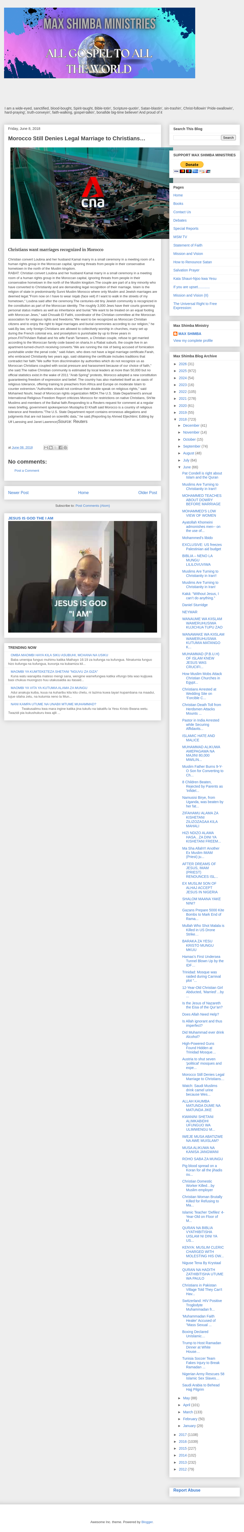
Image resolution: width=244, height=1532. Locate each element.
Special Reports (186, 228)
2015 (183, 1448)
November (191, 432)
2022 (183, 392)
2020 (183, 406)
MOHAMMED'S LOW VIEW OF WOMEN (199, 513)
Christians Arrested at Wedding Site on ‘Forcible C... (199, 693)
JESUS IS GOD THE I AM (30, 518)
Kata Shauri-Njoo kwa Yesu (195, 279)
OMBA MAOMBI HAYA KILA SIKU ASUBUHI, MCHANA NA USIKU (59, 655)
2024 (183, 378)
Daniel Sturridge (195, 605)
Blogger (146, 1522)
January (190, 1426)
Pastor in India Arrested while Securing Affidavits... (200, 724)
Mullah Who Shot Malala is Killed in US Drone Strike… (203, 930)
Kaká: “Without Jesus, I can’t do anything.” (200, 596)
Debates (180, 220)
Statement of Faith (187, 245)
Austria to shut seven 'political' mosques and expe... (202, 1063)
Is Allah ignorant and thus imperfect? (202, 1023)
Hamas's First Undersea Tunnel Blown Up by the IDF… (203, 961)
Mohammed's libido (197, 538)
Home (83, 493)
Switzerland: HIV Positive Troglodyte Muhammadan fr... (202, 1305)
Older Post (147, 493)
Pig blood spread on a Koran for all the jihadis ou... (202, 1170)
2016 (183, 1441)
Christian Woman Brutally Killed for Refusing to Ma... (202, 1201)
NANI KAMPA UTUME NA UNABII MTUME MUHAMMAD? (53, 704)
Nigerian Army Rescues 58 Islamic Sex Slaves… (203, 1376)
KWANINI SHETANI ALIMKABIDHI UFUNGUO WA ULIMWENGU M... (198, 1123)
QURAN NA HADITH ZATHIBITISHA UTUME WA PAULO (202, 1274)
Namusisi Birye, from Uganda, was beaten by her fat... (202, 801)
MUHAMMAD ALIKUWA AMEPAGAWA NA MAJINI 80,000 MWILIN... (201, 753)
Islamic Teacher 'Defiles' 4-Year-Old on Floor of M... (203, 1216)
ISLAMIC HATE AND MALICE (198, 738)
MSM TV (180, 237)
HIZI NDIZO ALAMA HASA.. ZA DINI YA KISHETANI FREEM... (201, 837)
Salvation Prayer (186, 270)
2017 (183, 1435)
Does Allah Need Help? (200, 1014)
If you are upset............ (191, 287)
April (187, 1405)
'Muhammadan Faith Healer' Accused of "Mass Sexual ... (199, 1320)
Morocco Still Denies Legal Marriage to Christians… (203, 1077)
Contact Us (182, 212)
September (192, 446)
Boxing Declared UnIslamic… (195, 1334)
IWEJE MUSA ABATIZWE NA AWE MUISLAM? (202, 1139)
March (188, 1412)
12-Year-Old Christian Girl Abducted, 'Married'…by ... (203, 992)
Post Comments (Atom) (92, 506)
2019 (183, 412)
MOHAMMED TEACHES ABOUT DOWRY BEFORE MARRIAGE (202, 500)
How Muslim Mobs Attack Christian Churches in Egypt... (202, 678)
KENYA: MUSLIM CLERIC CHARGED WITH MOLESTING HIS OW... (203, 1251)
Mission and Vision (188, 254)
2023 (183, 385)
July (186, 460)
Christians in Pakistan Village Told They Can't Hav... (202, 1289)
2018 (183, 419)
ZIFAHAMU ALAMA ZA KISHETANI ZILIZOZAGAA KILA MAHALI (200, 819)
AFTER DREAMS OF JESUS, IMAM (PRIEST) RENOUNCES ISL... (200, 870)
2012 (183, 1469)
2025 (183, 371)
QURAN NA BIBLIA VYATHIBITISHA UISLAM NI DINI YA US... (199, 1234)
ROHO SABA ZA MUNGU (202, 1159)
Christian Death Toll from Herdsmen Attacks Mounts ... (201, 709)
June (187, 467)
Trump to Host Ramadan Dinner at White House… (201, 1347)
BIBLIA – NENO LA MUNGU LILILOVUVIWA (197, 560)
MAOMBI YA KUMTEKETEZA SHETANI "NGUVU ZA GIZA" (54, 671)
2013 (183, 1462)
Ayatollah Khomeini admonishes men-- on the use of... (201, 526)
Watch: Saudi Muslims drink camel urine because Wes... (199, 1090)
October (190, 439)
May (187, 1398)
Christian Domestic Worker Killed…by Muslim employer (198, 1185)
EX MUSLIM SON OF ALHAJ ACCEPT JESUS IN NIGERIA (200, 887)
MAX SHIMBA (189, 334)
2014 (183, 1455)
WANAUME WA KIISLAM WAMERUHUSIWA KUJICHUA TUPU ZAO (202, 623)
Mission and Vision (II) (190, 295)
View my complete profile (193, 341)
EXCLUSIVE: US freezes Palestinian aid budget (202, 547)
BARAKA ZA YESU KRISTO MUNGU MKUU (198, 945)
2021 (183, 398)
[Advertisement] (122, 92)
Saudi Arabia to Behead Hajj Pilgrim (201, 1387)
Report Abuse (187, 1490)
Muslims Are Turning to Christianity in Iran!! (200, 486)
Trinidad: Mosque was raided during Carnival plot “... (201, 976)
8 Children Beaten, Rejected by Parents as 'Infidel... (202, 786)
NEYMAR (189, 612)
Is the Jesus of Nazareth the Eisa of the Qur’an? (202, 1005)
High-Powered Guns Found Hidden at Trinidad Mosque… (199, 1047)
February (190, 1419)
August (189, 453)
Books (178, 204)
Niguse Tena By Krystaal (201, 1263)
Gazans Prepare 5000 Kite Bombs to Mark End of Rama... (203, 914)
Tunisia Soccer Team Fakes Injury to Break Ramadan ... (201, 1362)
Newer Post (18, 493)
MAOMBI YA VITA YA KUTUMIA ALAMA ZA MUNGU (49, 688)
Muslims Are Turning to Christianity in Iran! (200, 584)
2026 (183, 364)
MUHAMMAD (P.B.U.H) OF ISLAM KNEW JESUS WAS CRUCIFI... (200, 660)
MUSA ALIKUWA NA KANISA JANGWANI (200, 1150)
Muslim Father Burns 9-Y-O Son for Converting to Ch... (202, 770)
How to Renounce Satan (192, 262)
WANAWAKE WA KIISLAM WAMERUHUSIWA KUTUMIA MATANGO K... (203, 640)
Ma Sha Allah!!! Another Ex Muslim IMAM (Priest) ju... (200, 852)
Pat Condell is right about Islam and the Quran (202, 475)
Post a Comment (26, 470)
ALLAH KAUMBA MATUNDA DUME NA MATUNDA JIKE (201, 1105)
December (191, 425)
